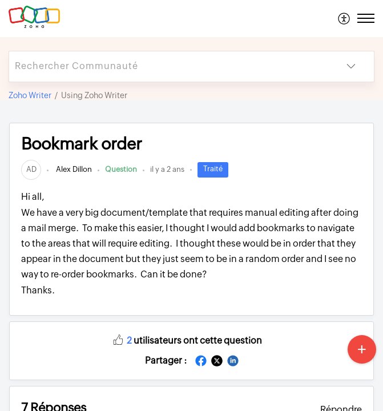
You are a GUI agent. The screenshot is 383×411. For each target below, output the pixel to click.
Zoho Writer (30, 95)
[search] (168, 66)
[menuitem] (344, 18)
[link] (31, 169)
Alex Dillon (73, 169)
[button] (344, 18)
